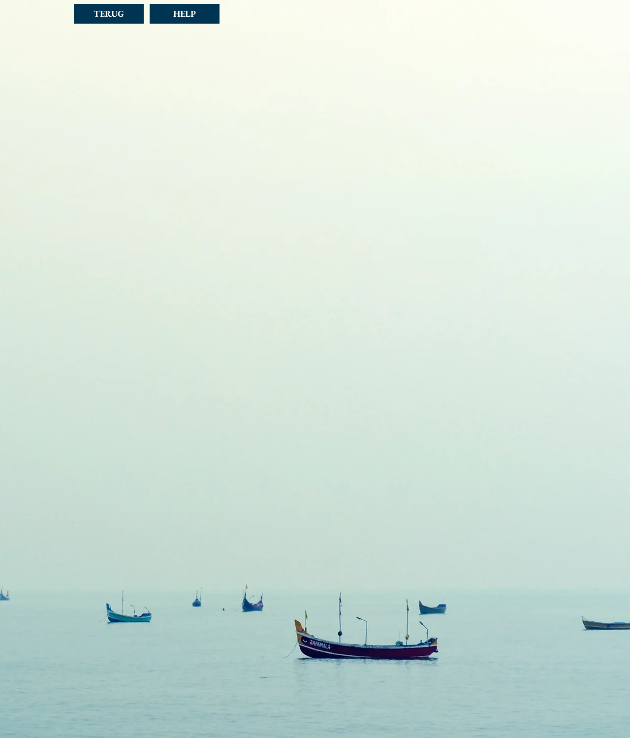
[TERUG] (109, 14)
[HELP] (185, 14)
